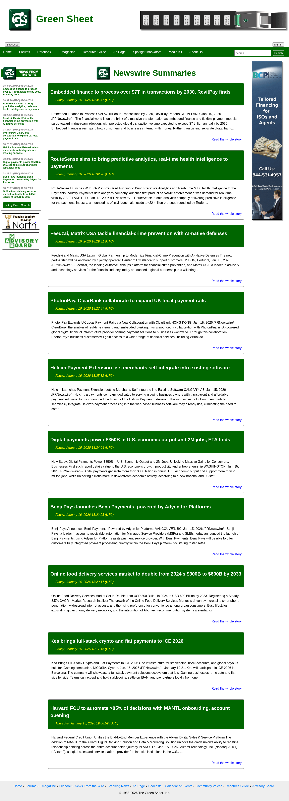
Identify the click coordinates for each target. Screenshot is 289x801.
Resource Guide (94, 52)
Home (7, 52)
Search (278, 53)
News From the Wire (89, 786)
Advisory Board (263, 786)
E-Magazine (66, 52)
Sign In (278, 44)
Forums (24, 52)
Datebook (44, 52)
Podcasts (155, 786)
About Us (196, 52)
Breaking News (118, 786)
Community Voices (209, 786)
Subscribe (12, 44)
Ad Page (119, 52)
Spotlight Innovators (147, 52)
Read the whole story (227, 139)
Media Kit (175, 52)
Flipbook (65, 786)
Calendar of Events (178, 786)
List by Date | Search (17, 205)
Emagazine (48, 786)
